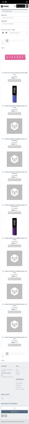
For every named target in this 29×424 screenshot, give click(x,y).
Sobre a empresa (19, 383)
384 (3, 43)
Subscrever (14, 411)
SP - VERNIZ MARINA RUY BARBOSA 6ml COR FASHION (14, 172)
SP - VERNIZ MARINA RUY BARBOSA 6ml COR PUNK (14, 239)
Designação (4, 21)
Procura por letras (7, 11)
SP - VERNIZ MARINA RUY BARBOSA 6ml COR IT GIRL (14, 106)
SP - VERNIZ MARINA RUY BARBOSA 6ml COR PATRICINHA (14, 205)
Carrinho (17, 372)
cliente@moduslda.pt (7, 376)
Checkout (18, 374)
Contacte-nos (18, 385)
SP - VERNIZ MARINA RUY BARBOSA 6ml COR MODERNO (14, 139)
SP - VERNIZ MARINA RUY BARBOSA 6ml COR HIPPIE (14, 305)
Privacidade (18, 387)
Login (2, 398)
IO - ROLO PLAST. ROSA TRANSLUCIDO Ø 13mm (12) (14, 73)
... (24, 40)
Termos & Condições (20, 389)
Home (17, 370)
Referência (4, 15)
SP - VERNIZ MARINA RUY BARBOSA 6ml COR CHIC (14, 272)
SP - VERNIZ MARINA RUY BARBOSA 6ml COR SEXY (14, 338)
